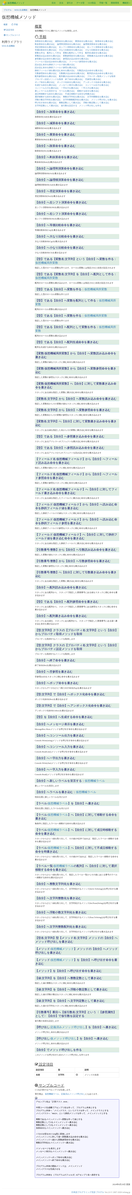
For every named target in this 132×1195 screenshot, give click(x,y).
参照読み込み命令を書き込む (76, 59)
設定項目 (9, 30)
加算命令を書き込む (44, 41)
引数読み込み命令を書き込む (90, 70)
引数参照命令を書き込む (46, 73)
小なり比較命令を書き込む (97, 50)
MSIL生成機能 (20, 10)
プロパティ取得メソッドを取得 (101, 76)
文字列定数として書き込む (47, 105)
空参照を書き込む (93, 79)
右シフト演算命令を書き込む (100, 47)
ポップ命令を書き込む (45, 82)
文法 (61, 3)
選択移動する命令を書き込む (48, 97)
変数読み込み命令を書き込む (48, 56)
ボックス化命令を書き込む (69, 82)
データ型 (80, 3)
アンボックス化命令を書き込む (97, 82)
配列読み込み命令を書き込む (100, 73)
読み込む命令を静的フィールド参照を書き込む (56, 67)
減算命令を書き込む (64, 41)
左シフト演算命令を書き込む (72, 47)
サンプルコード (12, 35)
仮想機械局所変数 (46, 262)
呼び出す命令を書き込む (46, 103)
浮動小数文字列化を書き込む (48, 100)
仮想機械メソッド (16, 3)
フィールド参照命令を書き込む (83, 62)
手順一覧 (103, 3)
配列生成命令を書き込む (96, 53)
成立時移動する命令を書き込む (49, 94)
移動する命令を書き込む (88, 91)
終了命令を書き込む (74, 79)
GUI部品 (92, 3)
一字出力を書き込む (70, 88)
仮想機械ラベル (95, 780)
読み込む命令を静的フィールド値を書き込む (55, 64)
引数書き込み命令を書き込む (72, 73)
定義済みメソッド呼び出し (67, 1027)
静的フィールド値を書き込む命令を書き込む (55, 70)
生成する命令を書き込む (46, 85)
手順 (14, 24)
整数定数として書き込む (70, 103)
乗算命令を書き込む (84, 41)
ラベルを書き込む (67, 91)
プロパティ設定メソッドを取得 (49, 79)
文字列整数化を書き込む (98, 97)
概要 (6, 24)
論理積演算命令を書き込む (95, 44)
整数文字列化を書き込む (74, 97)
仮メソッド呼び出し (63, 1038)
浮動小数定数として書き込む (96, 103)
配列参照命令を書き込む (46, 76)
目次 (54, 3)
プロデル (8, 10)
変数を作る (40, 53)
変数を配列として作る (73, 53)
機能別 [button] (126, 3)
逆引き (70, 3)
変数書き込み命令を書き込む (100, 56)
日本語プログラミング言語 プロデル (87, 1192)
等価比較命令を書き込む (46, 50)
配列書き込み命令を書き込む (72, 76)
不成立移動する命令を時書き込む (80, 94)
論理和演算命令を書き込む (69, 44)
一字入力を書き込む (90, 88)
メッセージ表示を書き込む (71, 85)
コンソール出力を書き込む (97, 85)
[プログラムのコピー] (36, 1098)
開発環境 (115, 3)
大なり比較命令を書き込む (71, 50)
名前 (38, 1075)
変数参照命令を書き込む (74, 56)
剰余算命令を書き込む (45, 44)
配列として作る (54, 53)
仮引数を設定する (69, 105)
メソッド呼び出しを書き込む (104, 100)
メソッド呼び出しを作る (90, 105)
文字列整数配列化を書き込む (76, 100)
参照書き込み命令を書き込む (48, 59)
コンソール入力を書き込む (47, 88)
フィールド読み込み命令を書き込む (51, 62)
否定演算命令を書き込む (46, 47)
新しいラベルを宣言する (46, 91)
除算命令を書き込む (104, 41)
